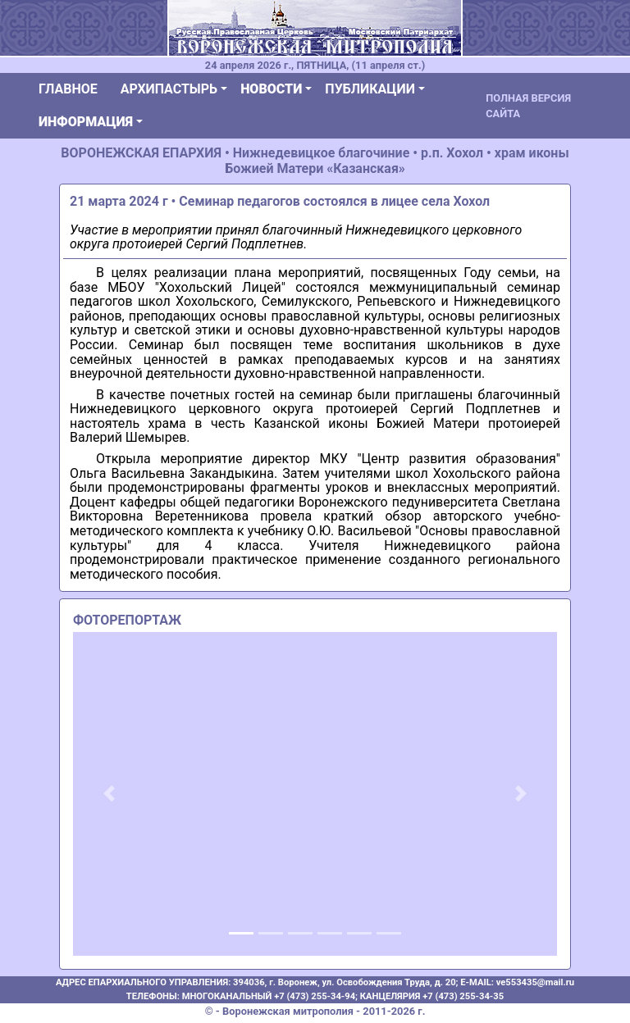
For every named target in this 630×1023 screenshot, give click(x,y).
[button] (109, 794)
